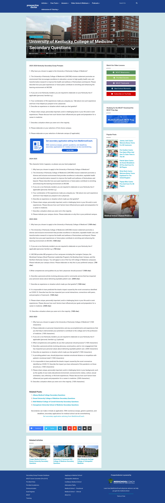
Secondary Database (36, 37)
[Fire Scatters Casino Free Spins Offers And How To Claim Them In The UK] (112, 153)
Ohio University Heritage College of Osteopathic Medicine (85, 461)
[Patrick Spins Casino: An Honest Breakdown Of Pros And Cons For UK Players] (112, 163)
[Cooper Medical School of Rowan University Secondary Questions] (39, 451)
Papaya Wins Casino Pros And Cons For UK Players (127, 184)
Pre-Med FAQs (30, 482)
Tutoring (28, 498)
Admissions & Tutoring (49, 9)
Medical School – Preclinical (74, 488)
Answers (64, 3)
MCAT (28, 495)
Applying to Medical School (73, 475)
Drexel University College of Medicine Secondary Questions (54, 398)
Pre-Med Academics (32, 485)
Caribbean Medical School (73, 482)
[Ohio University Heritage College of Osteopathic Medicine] (87, 451)
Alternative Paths (70, 485)
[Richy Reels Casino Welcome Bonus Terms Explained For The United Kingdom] (112, 174)
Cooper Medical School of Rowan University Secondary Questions (38, 461)
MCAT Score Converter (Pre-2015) (37, 478)
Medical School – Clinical (73, 491)
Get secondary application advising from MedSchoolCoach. (64, 416)
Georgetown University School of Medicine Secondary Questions (56, 405)
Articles (44, 3)
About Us (68, 495)
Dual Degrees (30, 491)
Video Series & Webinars (79, 3)
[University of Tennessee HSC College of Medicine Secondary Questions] (63, 451)
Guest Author (34, 53)
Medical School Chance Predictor (118, 216)
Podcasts (95, 3)
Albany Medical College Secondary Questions (49, 395)
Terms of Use (121, 496)
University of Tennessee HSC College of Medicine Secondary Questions (63, 461)
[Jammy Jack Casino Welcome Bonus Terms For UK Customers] (112, 144)
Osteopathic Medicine (72, 478)
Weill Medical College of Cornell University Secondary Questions (56, 402)
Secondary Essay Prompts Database (37, 475)
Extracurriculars (31, 488)
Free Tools (54, 3)
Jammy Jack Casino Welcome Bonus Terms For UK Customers (127, 143)
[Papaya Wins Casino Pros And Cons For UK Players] (112, 185)
